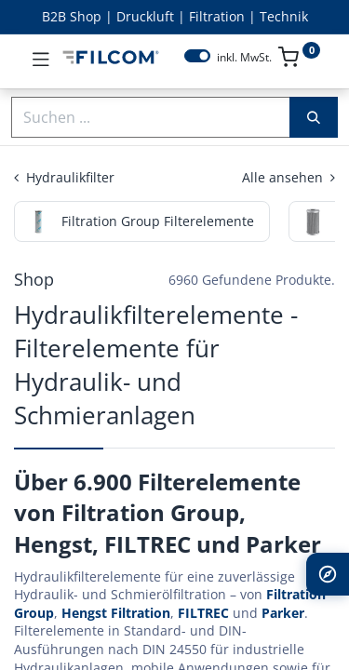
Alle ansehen (288, 177)
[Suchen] (313, 117)
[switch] (197, 55)
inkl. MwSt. (244, 57)
